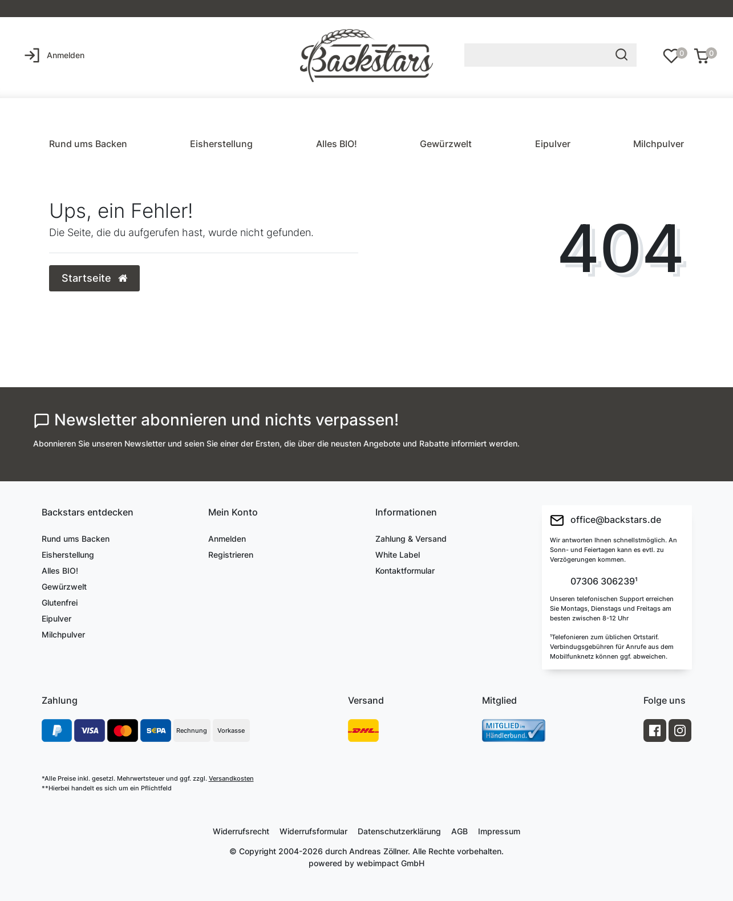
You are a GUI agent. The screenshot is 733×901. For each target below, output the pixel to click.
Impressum (499, 831)
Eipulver (552, 143)
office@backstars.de (605, 520)
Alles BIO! (336, 143)
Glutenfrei (60, 602)
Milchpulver (658, 143)
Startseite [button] (94, 278)
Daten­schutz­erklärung (399, 831)
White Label (397, 554)
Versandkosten (231, 778)
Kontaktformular (405, 570)
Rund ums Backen (88, 143)
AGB (459, 831)
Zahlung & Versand (411, 538)
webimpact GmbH (390, 863)
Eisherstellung (221, 143)
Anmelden (227, 538)
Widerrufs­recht (241, 831)
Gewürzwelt (446, 143)
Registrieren (230, 554)
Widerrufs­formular (313, 831)
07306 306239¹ (603, 582)
